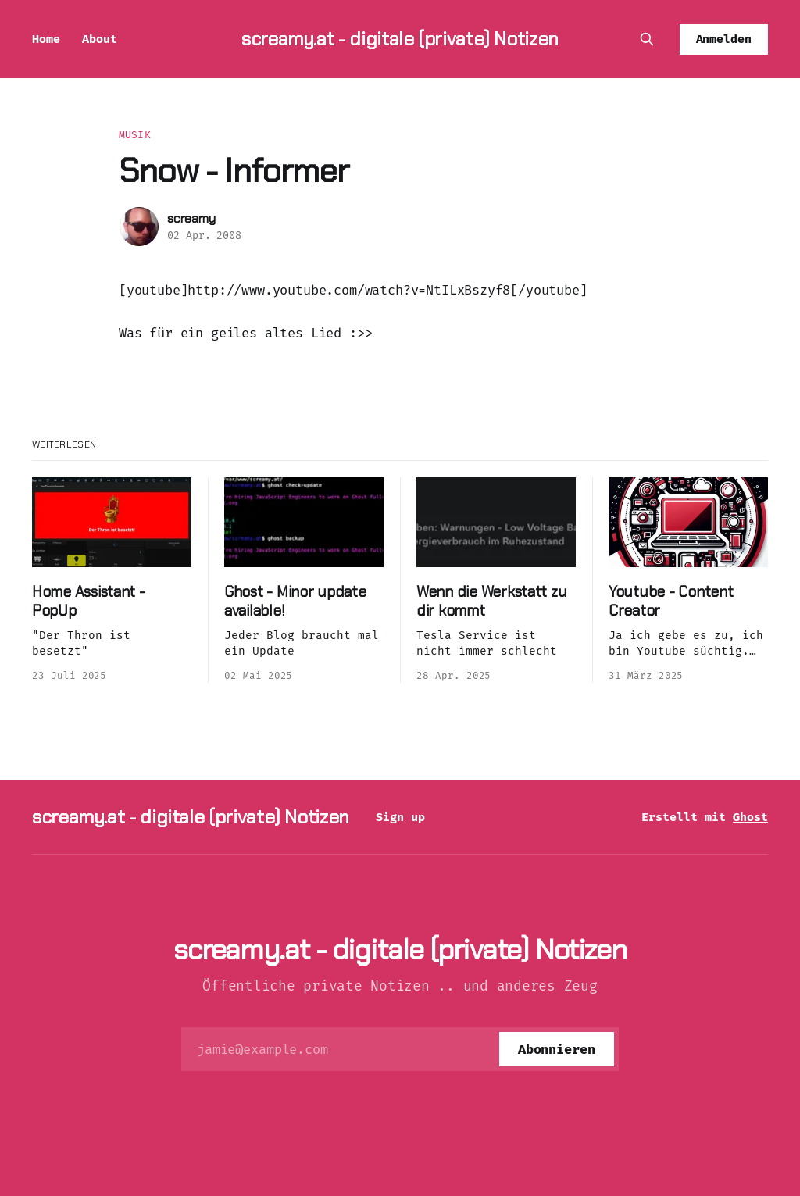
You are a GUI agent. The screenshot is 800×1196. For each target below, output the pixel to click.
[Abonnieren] (556, 1049)
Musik (135, 135)
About (99, 39)
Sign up (400, 817)
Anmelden (724, 39)
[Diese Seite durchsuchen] (646, 39)
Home (46, 39)
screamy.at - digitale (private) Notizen (400, 39)
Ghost (750, 817)
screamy (191, 218)
